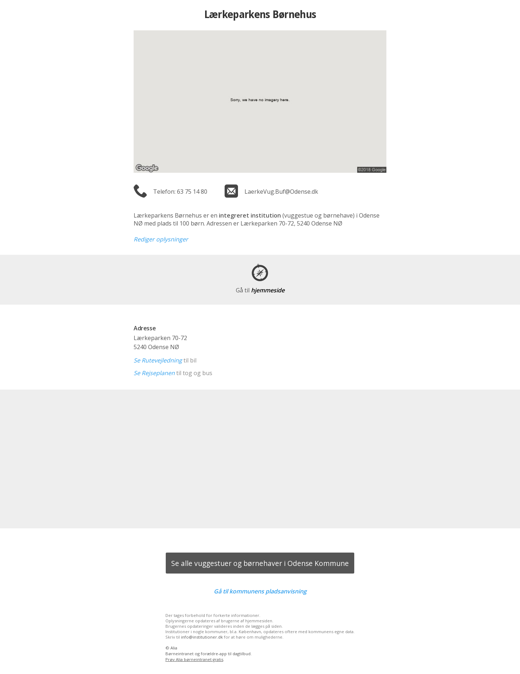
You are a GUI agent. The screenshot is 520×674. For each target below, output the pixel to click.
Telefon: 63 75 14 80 (180, 192)
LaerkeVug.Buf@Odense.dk (281, 192)
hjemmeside (260, 290)
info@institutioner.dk (202, 637)
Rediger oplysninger (161, 239)
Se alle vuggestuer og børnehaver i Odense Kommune (260, 563)
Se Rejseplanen (154, 373)
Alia (173, 648)
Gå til (260, 591)
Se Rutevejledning (158, 360)
